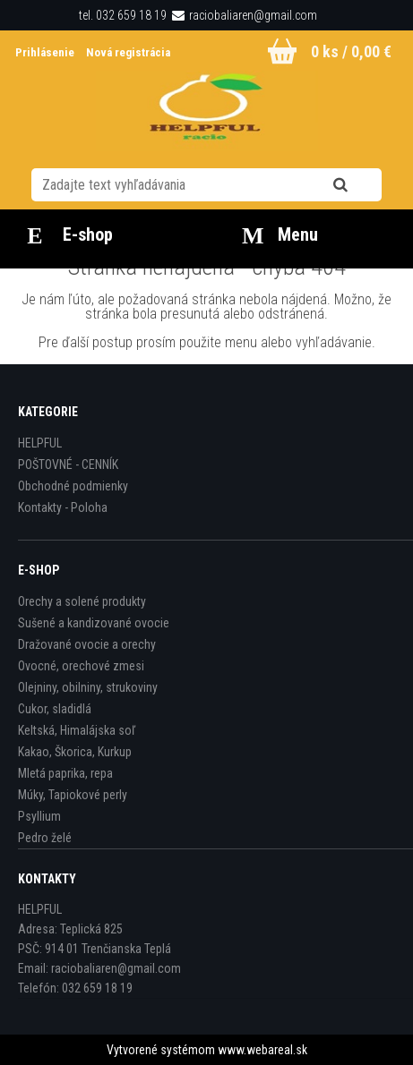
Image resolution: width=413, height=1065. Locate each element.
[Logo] (206, 111)
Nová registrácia (128, 52)
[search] (362, 185)
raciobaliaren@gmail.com (253, 15)
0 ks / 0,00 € (351, 51)
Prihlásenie (46, 52)
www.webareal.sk (262, 1050)
